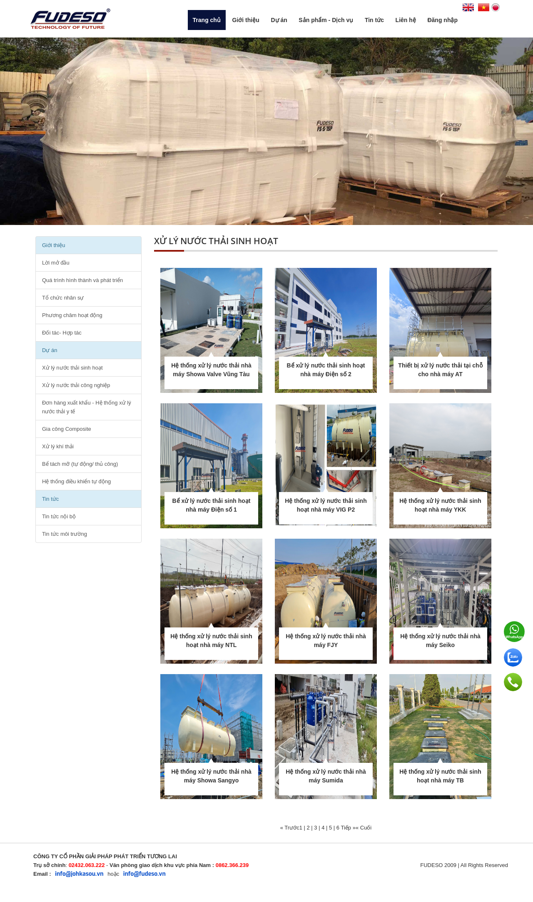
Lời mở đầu (56, 263)
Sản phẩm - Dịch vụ (326, 20)
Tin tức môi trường (64, 534)
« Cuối (363, 828)
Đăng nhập (442, 20)
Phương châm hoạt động (72, 315)
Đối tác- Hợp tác (62, 333)
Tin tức (374, 20)
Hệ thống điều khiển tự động (76, 481)
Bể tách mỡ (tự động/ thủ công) (80, 464)
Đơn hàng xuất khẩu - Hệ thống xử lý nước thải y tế (86, 407)
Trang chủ (207, 20)
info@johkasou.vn (79, 874)
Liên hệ (406, 20)
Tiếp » (348, 828)
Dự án (279, 20)
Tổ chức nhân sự (63, 298)
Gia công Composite (66, 429)
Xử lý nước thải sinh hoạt (72, 368)
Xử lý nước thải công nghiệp (76, 385)
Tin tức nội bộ (59, 516)
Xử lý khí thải (58, 446)
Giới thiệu (245, 20)
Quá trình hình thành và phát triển (82, 280)
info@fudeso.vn (144, 874)
